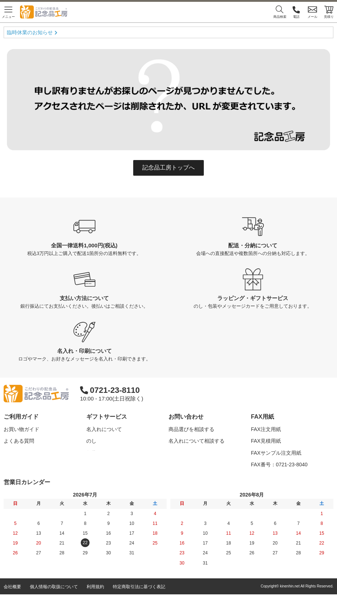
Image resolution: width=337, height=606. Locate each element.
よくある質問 (19, 441)
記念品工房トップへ (168, 167)
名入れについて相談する (196, 441)
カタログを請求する (191, 453)
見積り (329, 12)
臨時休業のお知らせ (30, 32)
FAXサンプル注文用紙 (276, 453)
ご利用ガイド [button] (21, 417)
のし (91, 441)
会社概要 (12, 598)
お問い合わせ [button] (185, 417)
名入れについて (104, 429)
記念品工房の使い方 (26, 464)
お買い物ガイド (21, 429)
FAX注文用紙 (266, 429)
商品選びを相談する (191, 429)
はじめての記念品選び (29, 453)
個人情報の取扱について (54, 598)
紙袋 (91, 476)
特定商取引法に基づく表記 (139, 598)
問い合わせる (183, 464)
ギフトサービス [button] (106, 417)
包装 (91, 453)
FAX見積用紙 (266, 441)
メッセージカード (106, 464)
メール (312, 12)
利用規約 (95, 598)
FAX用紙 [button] (262, 417)
